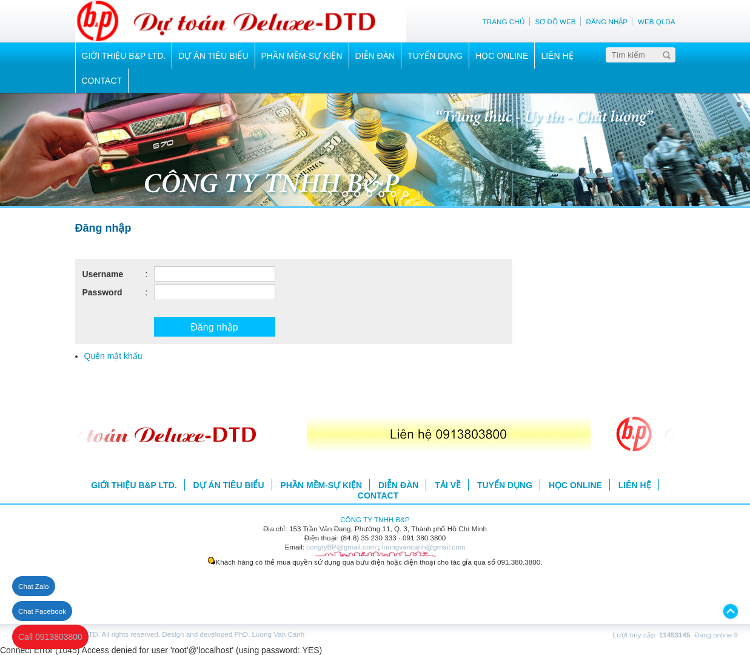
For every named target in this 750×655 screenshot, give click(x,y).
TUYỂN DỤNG (435, 56)
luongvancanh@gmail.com (424, 547)
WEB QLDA (656, 21)
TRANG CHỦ (504, 21)
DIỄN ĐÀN (375, 56)
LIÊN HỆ (557, 56)
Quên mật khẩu (113, 356)
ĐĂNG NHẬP (607, 21)
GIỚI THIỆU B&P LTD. (124, 56)
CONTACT (102, 81)
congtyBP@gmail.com (341, 547)
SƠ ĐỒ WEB (555, 21)
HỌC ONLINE (501, 56)
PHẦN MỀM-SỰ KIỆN (302, 56)
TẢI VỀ (448, 485)
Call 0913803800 (50, 637)
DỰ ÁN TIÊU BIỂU (213, 56)
